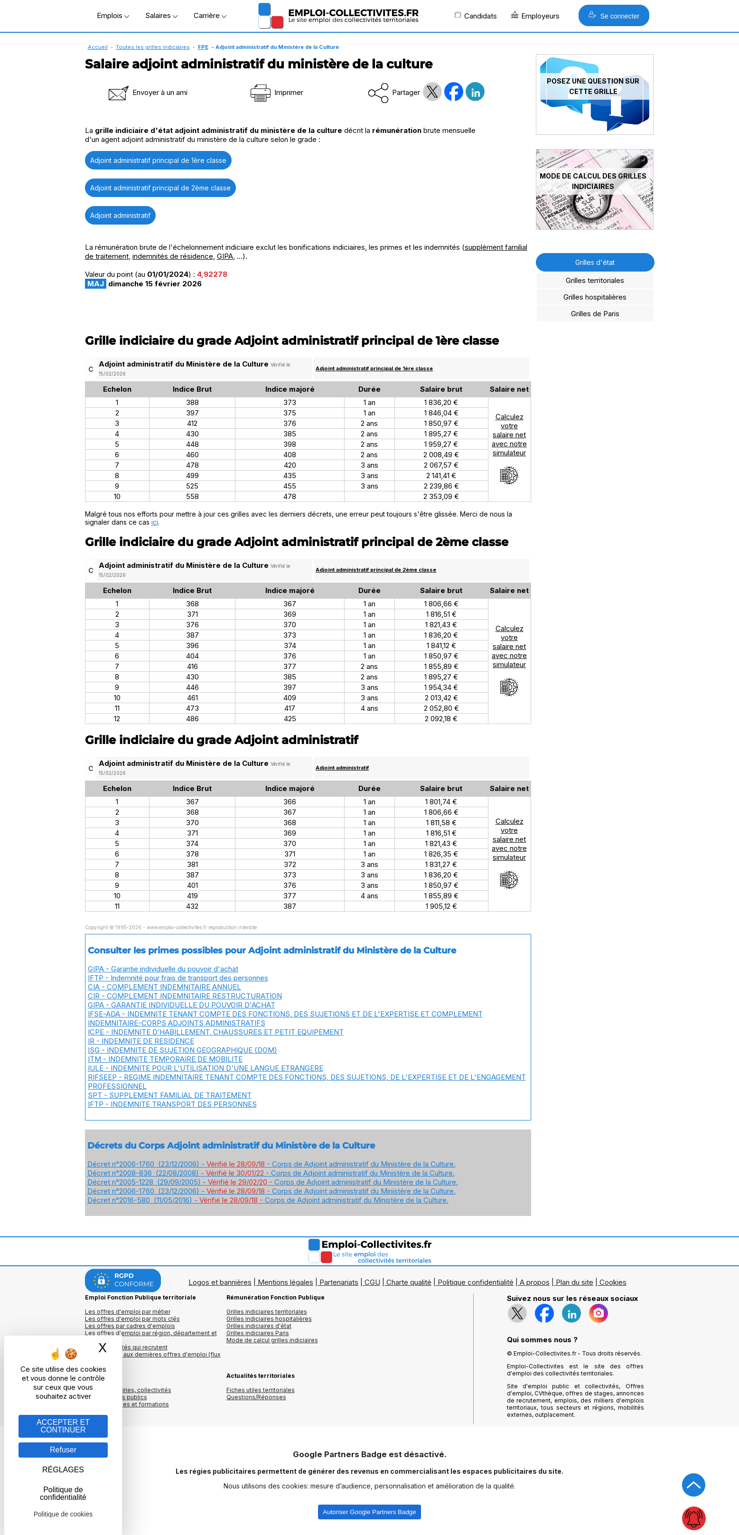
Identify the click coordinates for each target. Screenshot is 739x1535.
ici (154, 522)
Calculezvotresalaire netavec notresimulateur (509, 448)
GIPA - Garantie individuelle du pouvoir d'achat (163, 968)
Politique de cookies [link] (63, 1514)
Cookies (613, 1282)
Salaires (161, 15)
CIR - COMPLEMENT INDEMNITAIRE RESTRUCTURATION (185, 995)
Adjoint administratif (120, 215)
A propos (535, 1282)
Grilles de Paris (595, 313)
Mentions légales (285, 1282)
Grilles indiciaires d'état (258, 1325)
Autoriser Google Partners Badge (369, 1512)
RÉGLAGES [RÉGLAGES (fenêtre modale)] (63, 1470)
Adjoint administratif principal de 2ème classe (160, 188)
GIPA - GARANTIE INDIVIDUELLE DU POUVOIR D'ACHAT (181, 1004)
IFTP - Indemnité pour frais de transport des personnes (178, 977)
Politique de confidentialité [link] (63, 1493)
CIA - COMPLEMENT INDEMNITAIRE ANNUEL (164, 986)
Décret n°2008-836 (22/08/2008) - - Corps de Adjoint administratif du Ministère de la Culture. (271, 1172)
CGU (372, 1282)
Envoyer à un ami (147, 92)
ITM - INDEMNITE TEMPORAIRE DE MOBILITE (165, 1059)
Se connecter (614, 15)
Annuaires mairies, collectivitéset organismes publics (128, 1393)
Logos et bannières (220, 1282)
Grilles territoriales (595, 280)
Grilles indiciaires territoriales (266, 1311)
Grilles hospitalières (595, 296)
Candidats (475, 15)
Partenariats (338, 1282)
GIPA (225, 256)
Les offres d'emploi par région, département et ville (151, 1336)
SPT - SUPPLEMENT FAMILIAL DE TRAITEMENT (170, 1095)
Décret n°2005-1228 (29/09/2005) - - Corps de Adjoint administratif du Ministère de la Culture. (272, 1182)
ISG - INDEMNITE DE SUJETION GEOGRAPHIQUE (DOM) (182, 1050)
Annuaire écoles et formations (127, 1404)
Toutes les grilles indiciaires (153, 47)
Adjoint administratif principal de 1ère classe (158, 160)
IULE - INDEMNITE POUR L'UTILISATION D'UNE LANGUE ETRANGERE (205, 1068)
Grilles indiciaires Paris (257, 1333)
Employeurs (535, 15)
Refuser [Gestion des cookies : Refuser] (63, 1450)
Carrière (210, 15)
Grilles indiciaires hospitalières (269, 1318)
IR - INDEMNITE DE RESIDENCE (141, 1040)
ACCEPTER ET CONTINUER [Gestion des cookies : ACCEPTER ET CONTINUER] (63, 1426)
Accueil (98, 47)
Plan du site (574, 1282)
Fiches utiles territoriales (260, 1390)
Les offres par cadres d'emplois (130, 1325)
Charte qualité (408, 1282)
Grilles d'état (595, 262)
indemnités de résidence (172, 256)
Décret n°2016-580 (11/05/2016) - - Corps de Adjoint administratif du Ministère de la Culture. (268, 1200)
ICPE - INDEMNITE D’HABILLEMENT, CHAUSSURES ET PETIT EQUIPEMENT (216, 1031)
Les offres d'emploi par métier (127, 1311)
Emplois (113, 15)
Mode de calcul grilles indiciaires (272, 1340)
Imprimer (276, 92)
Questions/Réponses (256, 1397)
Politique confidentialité (476, 1282)
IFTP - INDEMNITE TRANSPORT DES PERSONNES (172, 1104)
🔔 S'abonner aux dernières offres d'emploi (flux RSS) (153, 1358)
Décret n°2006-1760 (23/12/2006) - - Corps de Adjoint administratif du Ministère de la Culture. (271, 1163)
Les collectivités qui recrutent (126, 1347)
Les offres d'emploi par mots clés (132, 1318)
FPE (203, 47)
